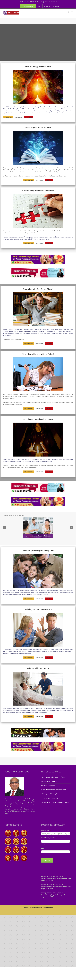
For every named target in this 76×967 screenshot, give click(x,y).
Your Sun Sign (46, 830)
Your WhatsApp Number (49, 838)
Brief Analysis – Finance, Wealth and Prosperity (56, 802)
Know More (28, 117)
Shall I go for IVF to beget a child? (51, 794)
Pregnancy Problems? (48, 785)
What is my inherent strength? (50, 798)
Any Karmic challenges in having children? (54, 789)
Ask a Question (8, 117)
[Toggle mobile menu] (72, 12)
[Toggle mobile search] (68, 12)
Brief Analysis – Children (49, 781)
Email (42, 848)
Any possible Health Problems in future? (53, 777)
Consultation (18, 117)
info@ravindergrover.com (49, 2)
